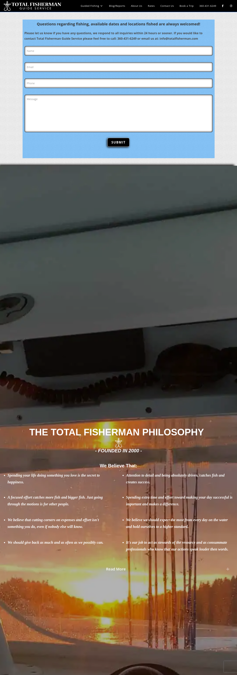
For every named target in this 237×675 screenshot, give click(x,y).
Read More (116, 569)
